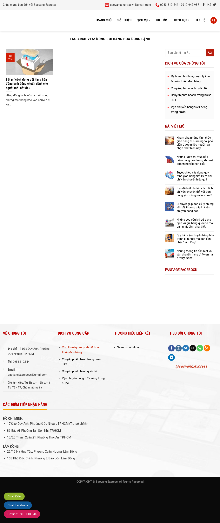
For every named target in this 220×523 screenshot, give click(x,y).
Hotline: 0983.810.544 (22, 514)
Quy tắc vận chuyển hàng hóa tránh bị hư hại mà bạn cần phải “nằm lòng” (195, 239)
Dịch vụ (143, 20)
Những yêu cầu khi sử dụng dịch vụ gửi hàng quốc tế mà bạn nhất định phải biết (195, 223)
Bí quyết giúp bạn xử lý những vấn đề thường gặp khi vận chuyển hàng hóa (195, 207)
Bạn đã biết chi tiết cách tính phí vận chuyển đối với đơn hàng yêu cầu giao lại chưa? (195, 191)
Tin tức (161, 20)
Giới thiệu (124, 20)
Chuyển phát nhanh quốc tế (189, 88)
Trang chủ (103, 20)
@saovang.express (191, 366)
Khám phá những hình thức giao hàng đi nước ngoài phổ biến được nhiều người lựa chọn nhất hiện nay (195, 143)
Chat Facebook (18, 505)
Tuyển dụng (181, 20)
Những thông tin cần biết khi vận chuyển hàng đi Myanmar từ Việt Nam (195, 254)
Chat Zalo (14, 496)
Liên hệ (200, 20)
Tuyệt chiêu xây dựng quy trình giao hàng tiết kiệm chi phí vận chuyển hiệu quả (194, 176)
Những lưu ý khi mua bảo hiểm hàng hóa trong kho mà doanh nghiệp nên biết (195, 160)
